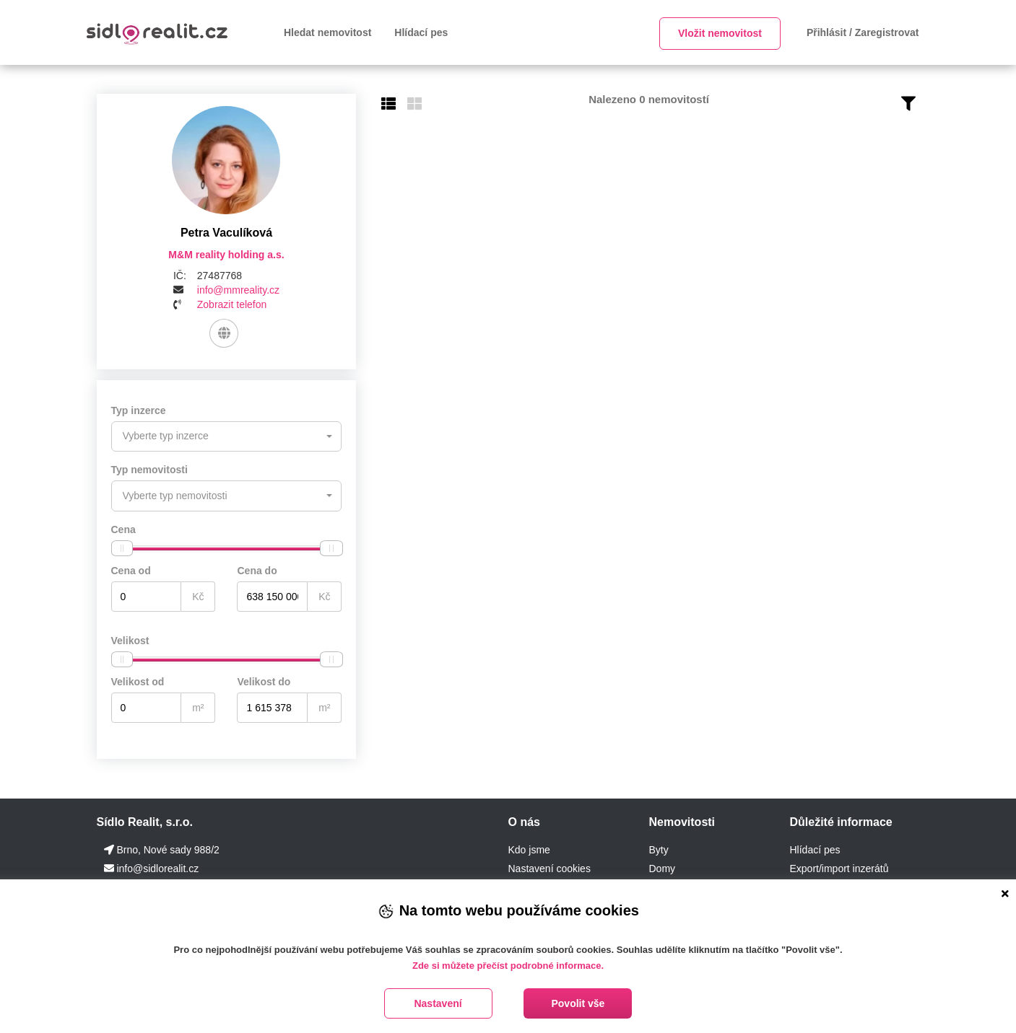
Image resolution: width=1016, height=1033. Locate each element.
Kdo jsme (529, 849)
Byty (658, 849)
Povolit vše (577, 1003)
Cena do (257, 570)
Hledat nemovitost (327, 32)
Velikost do (263, 681)
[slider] (122, 547)
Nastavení (437, 1003)
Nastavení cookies (549, 868)
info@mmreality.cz (238, 290)
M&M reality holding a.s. (226, 254)
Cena (123, 529)
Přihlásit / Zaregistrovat (863, 32)
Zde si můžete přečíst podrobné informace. (508, 965)
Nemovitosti (681, 821)
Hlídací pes (421, 32)
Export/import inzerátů (838, 868)
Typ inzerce (138, 410)
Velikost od (138, 681)
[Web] (224, 333)
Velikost (130, 640)
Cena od (131, 570)
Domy (661, 868)
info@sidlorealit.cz (157, 868)
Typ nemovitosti (149, 469)
